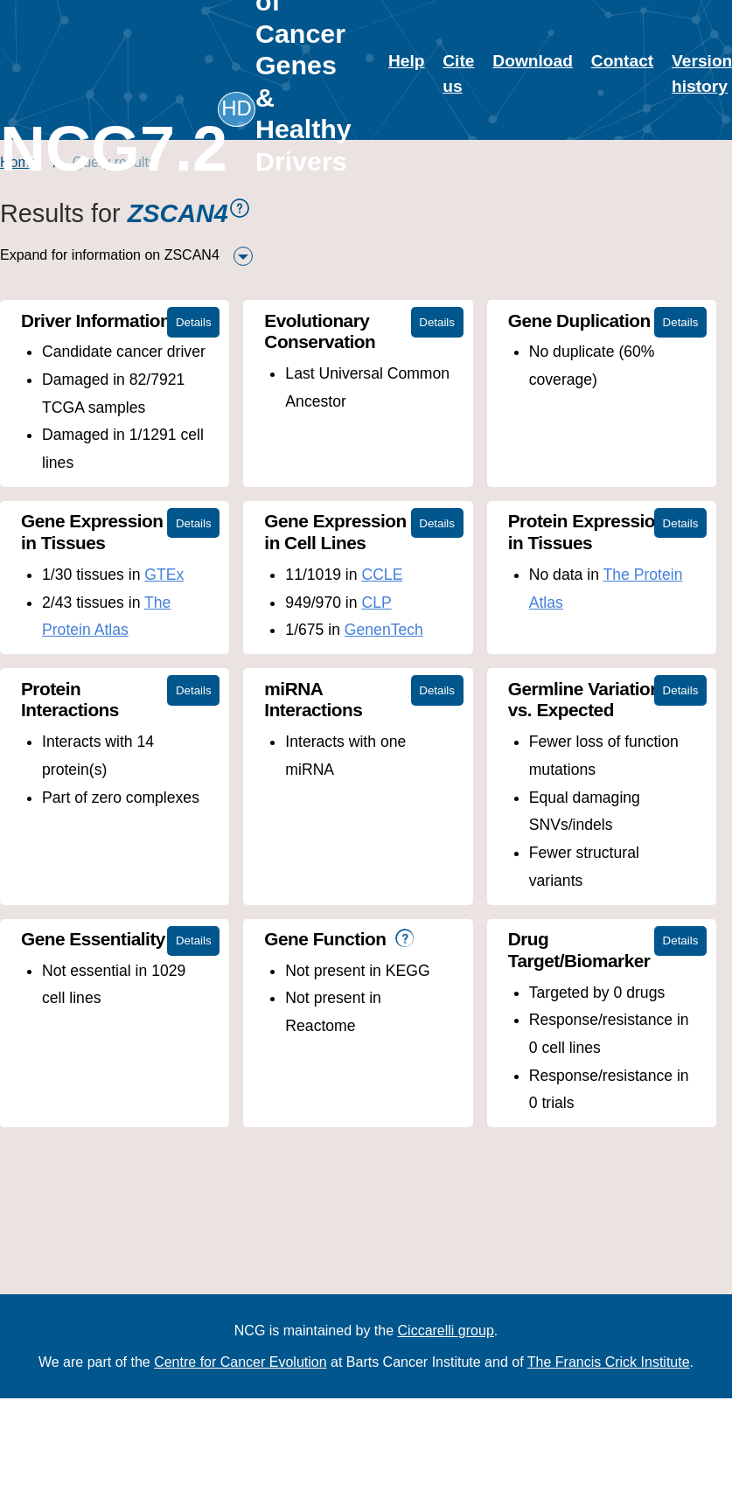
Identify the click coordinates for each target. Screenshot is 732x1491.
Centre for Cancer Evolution (240, 1362)
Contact (622, 61)
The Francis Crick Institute (608, 1362)
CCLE (380, 574)
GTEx (164, 574)
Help (406, 61)
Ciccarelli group (446, 1330)
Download (532, 61)
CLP (374, 602)
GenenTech (382, 629)
